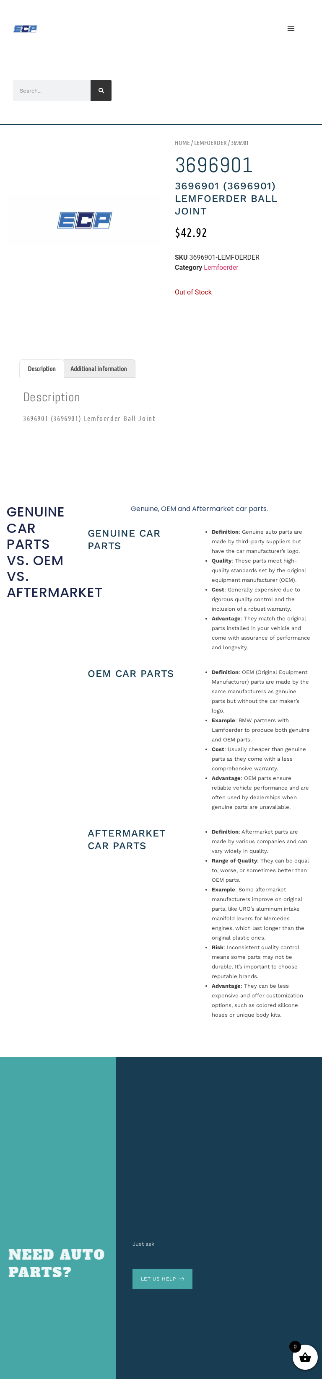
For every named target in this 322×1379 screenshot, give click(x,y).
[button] (290, 28)
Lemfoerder (210, 142)
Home (182, 142)
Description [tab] (42, 368)
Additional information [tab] (98, 368)
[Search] (101, 90)
